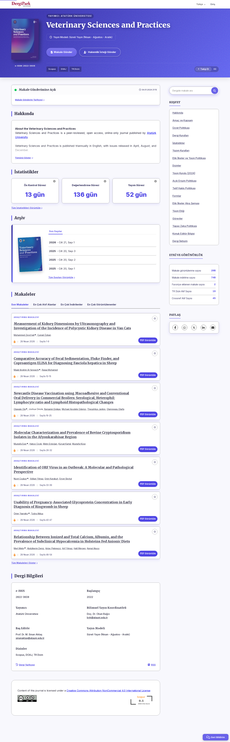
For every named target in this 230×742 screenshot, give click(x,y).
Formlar (176, 195)
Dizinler (176, 165)
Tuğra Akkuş (39, 529)
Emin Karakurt (53, 492)
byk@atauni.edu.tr (97, 637)
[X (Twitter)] (194, 327)
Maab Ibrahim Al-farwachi (27, 374)
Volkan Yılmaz (38, 492)
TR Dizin (75, 69)
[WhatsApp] (184, 327)
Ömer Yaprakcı (22, 529)
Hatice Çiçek (37, 454)
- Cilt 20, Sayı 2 (62, 260)
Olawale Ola (21, 416)
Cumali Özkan (46, 336)
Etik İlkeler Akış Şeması (185, 203)
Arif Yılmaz (69, 567)
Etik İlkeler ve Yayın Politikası (189, 158)
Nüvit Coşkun (21, 492)
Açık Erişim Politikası (184, 180)
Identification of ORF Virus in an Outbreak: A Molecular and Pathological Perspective (64, 483)
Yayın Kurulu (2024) (183, 173)
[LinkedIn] (203, 327)
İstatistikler (178, 143)
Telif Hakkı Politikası (184, 188)
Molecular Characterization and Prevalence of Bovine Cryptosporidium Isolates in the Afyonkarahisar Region (73, 445)
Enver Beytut (67, 492)
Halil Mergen (81, 567)
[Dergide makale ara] (193, 90)
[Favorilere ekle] (153, 320)
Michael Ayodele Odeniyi (75, 416)
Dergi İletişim (180, 241)
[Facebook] (175, 327)
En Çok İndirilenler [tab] (72, 304)
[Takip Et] (203, 69)
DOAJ (63, 69)
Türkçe (200, 4)
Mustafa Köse (80, 454)
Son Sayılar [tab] (55, 231)
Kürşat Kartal (66, 454)
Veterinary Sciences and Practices (108, 25)
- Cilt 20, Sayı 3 (62, 251)
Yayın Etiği (178, 210)
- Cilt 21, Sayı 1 (62, 242)
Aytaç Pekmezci (54, 567)
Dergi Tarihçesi (25, 685)
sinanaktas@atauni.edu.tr (30, 658)
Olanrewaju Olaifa (117, 416)
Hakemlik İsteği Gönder (100, 52)
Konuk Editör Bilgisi (183, 233)
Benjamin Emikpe (54, 416)
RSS (152, 685)
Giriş (212, 4)
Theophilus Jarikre (98, 416)
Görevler (177, 218)
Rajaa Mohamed (51, 374)
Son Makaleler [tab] (20, 304)
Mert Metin (20, 567)
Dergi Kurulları (180, 135)
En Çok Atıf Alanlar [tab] (44, 304)
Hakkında (177, 112)
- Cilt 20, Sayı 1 (62, 269)
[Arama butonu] (214, 90)
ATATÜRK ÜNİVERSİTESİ (76, 16)
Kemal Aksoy (95, 567)
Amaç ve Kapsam (182, 120)
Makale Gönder (61, 52)
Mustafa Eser (21, 454)
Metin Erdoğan (52, 454)
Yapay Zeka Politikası (184, 226)
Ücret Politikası (181, 127)
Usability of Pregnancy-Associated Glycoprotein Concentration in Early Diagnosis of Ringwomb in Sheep (74, 520)
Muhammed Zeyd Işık (25, 336)
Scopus (52, 69)
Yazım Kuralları (180, 150)
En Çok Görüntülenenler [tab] (101, 304)
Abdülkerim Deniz (37, 567)
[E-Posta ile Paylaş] (213, 327)
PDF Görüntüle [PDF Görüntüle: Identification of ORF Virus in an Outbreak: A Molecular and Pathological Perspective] (146, 497)
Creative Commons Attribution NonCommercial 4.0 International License (108, 711)
